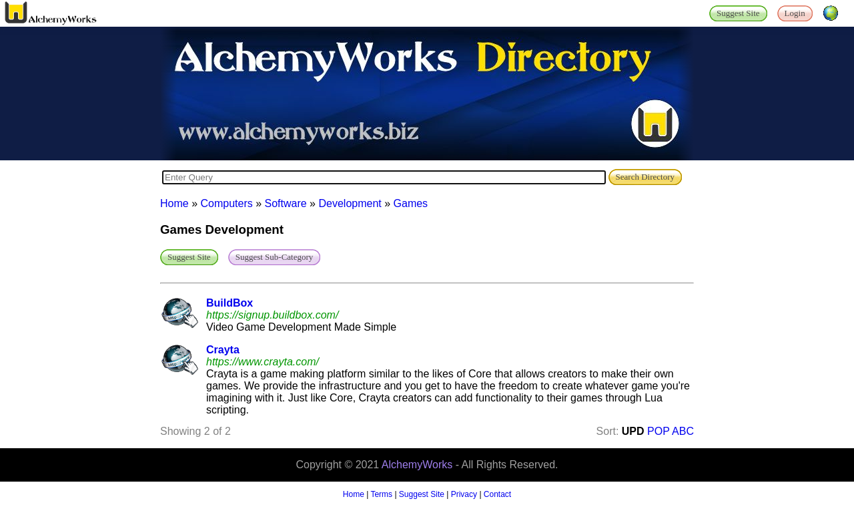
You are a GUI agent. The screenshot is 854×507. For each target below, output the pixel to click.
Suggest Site (421, 494)
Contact (497, 494)
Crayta (223, 349)
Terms (381, 494)
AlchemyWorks (417, 464)
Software (286, 203)
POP (658, 431)
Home (174, 203)
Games (411, 203)
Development (349, 203)
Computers (226, 203)
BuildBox (229, 303)
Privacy (464, 494)
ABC (683, 431)
